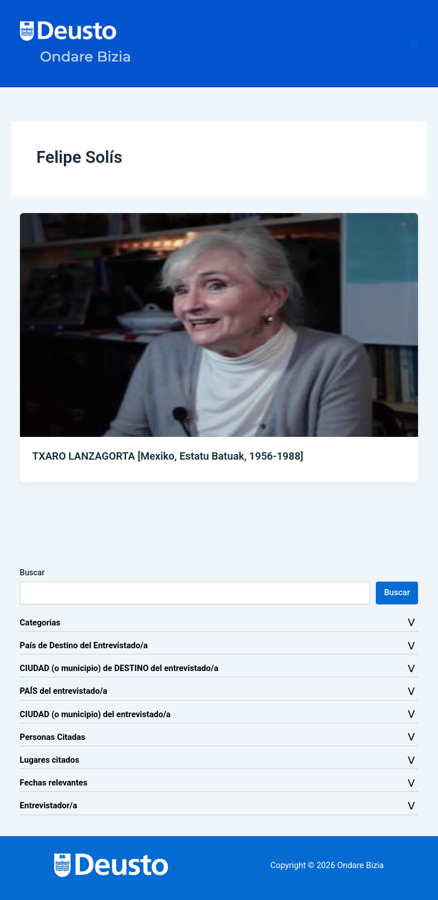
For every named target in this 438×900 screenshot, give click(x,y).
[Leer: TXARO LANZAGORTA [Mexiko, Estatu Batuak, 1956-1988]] (219, 324)
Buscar (32, 572)
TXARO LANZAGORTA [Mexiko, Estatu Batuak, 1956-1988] (167, 456)
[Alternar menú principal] (415, 44)
